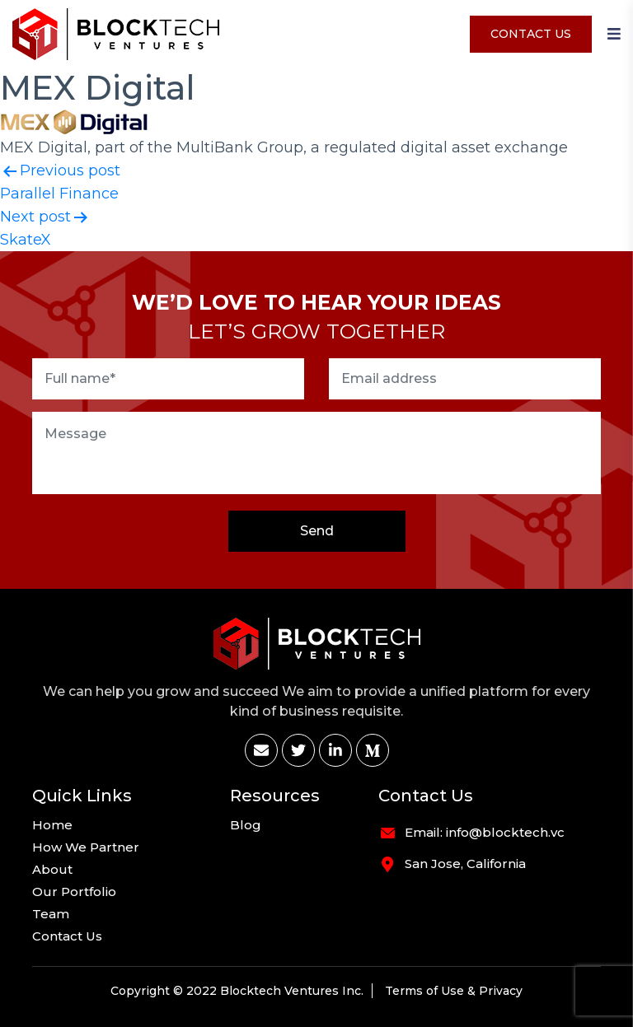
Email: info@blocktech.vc (485, 832)
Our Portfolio (74, 892)
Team (50, 914)
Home (52, 825)
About (52, 870)
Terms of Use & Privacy (454, 990)
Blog (245, 825)
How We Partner (85, 847)
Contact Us (530, 33)
